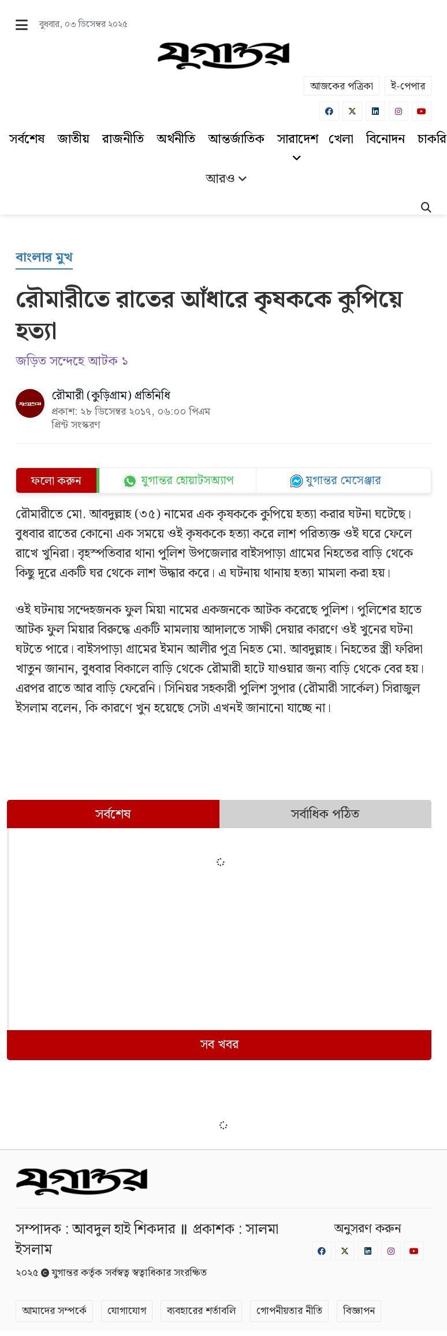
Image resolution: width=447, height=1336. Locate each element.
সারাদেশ (297, 146)
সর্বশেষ (26, 139)
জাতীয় (73, 139)
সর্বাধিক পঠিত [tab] (325, 814)
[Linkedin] (375, 111)
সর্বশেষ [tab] (113, 814)
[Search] (426, 209)
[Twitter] (352, 111)
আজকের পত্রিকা (341, 86)
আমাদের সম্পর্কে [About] (54, 1311)
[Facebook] (329, 111)
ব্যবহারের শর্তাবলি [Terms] (201, 1311)
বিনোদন (385, 139)
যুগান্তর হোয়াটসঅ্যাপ (187, 480)
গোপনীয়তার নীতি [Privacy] (289, 1311)
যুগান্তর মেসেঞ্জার (343, 480)
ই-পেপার (408, 86)
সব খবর (219, 1045)
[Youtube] (421, 111)
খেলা (341, 139)
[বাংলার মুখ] (44, 258)
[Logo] (223, 56)
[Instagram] (398, 111)
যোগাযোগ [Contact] (126, 1311)
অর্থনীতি (176, 139)
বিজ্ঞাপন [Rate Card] (359, 1311)
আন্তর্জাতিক (236, 139)
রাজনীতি (123, 139)
